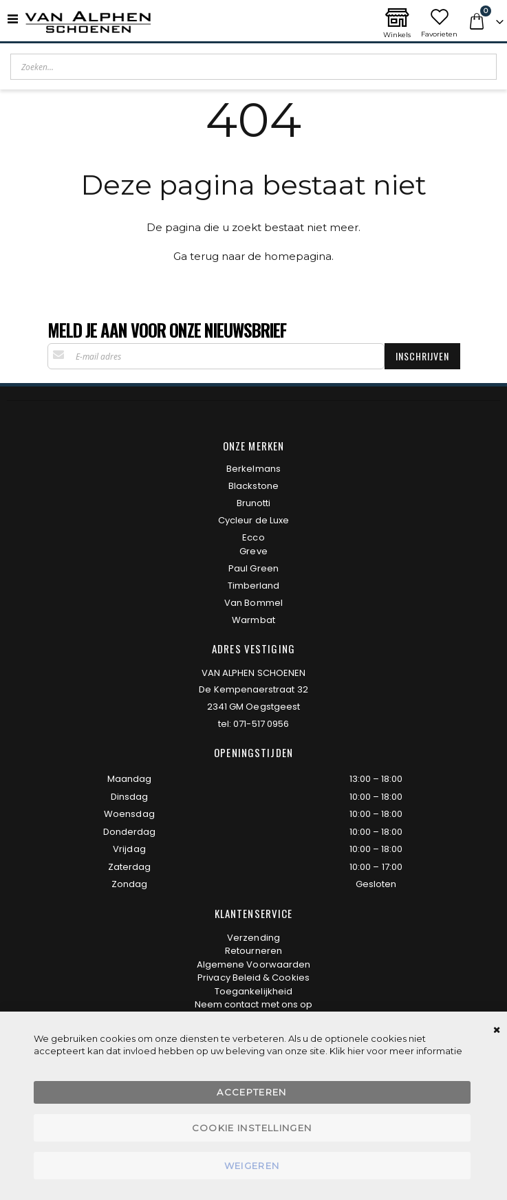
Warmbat (253, 619)
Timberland (254, 585)
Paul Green (253, 568)
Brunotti (254, 503)
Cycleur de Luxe (253, 520)
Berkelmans (253, 468)
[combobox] (253, 67)
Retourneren (253, 950)
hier (356, 1050)
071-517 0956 (261, 723)
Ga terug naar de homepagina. (253, 256)
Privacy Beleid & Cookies (253, 977)
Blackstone (253, 485)
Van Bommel (253, 602)
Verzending (253, 937)
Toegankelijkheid (253, 991)
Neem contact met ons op (254, 1004)
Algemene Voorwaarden (253, 964)
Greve (253, 551)
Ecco (253, 537)
